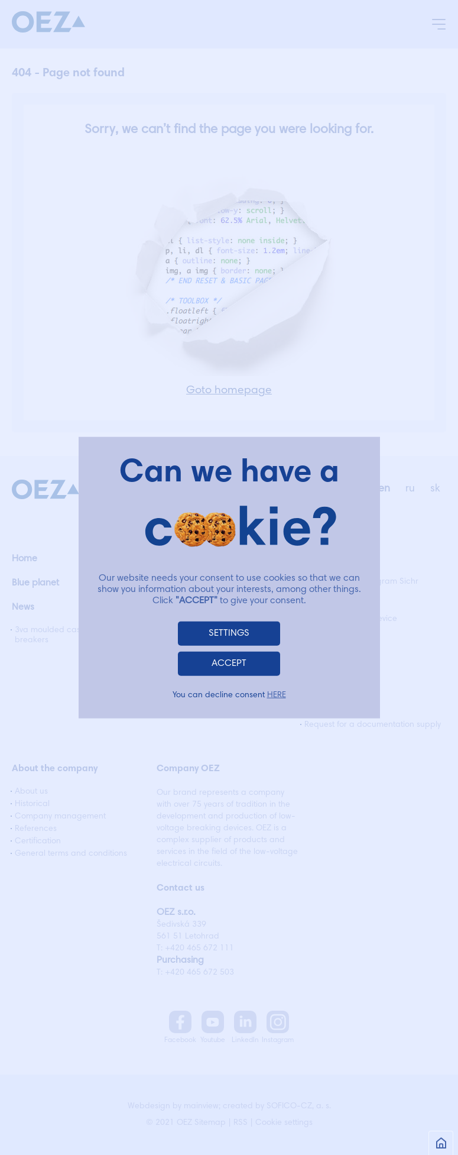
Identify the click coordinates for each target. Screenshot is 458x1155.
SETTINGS (229, 633)
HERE (276, 695)
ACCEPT (229, 663)
